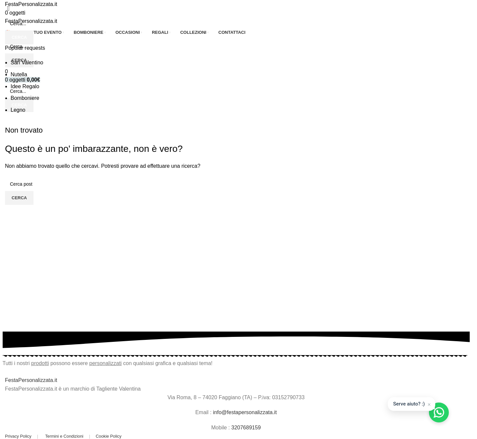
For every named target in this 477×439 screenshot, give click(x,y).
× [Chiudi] (429, 403)
